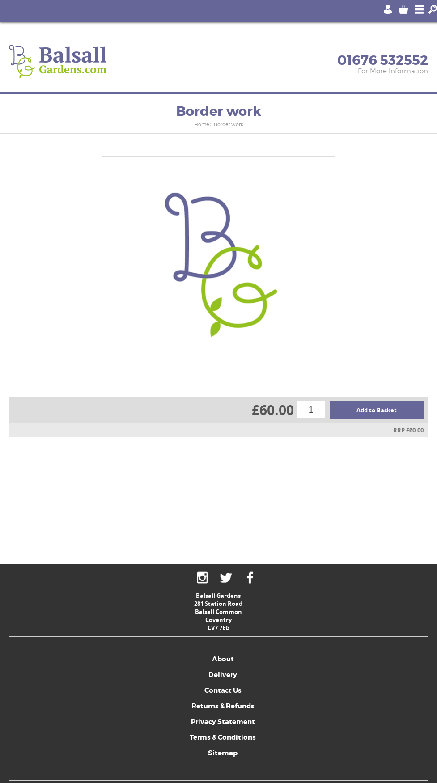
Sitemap (223, 753)
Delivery (222, 674)
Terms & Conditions (223, 737)
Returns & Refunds (223, 706)
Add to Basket (376, 410)
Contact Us (223, 690)
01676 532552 (382, 60)
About (223, 659)
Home (201, 124)
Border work (228, 124)
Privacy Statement (223, 721)
